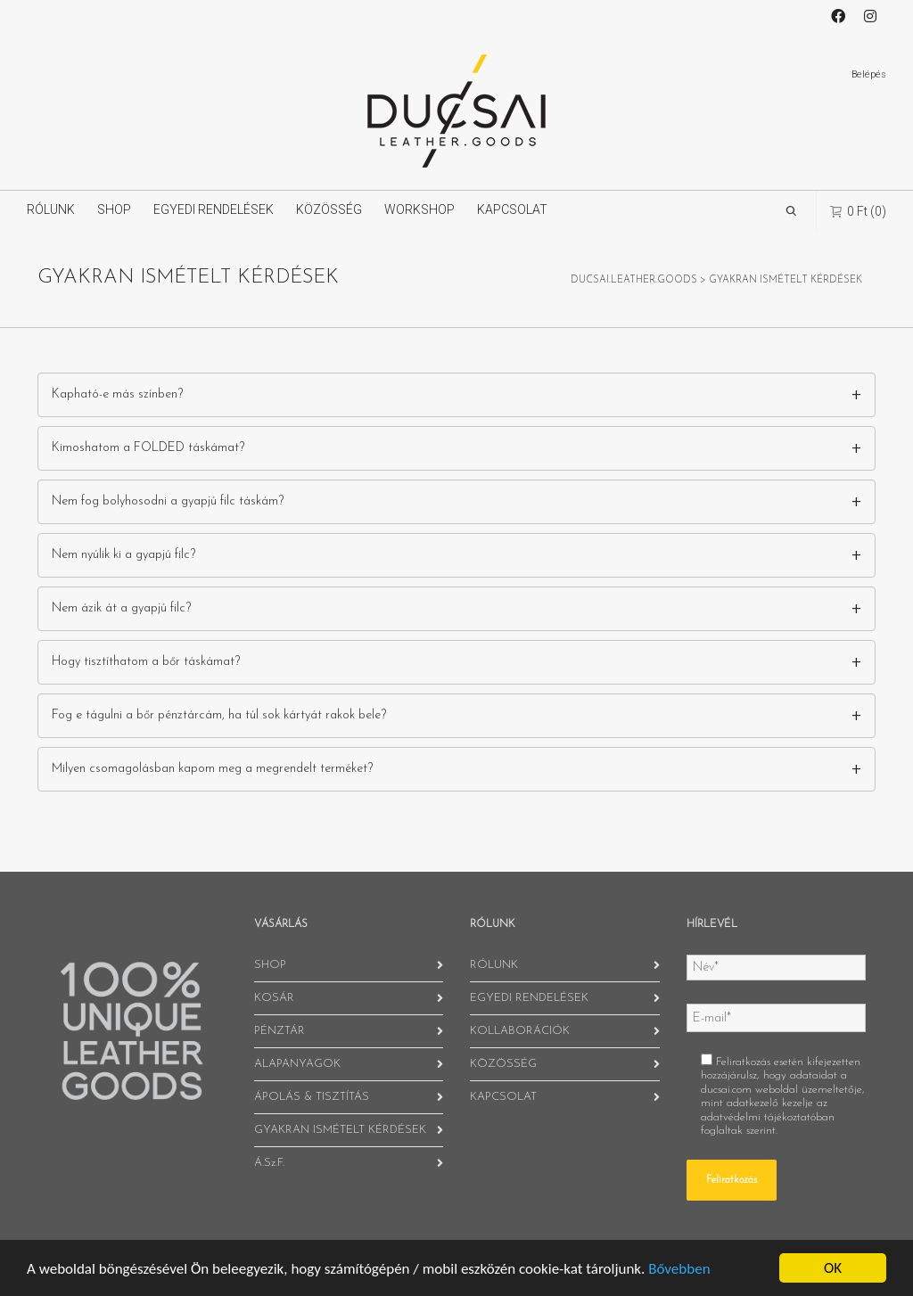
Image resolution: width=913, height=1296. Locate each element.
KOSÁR (274, 998)
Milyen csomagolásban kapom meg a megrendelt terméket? (212, 768)
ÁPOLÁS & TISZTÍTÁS (311, 1097)
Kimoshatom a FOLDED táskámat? (148, 448)
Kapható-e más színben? (117, 394)
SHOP (114, 209)
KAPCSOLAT (512, 209)
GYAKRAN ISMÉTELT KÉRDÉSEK (340, 1130)
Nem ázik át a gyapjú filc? (121, 608)
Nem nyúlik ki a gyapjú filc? (123, 555)
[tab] (456, 394)
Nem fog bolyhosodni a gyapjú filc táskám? (168, 501)
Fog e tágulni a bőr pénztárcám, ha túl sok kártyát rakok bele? (219, 715)
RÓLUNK (51, 209)
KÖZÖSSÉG (329, 209)
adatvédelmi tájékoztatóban (768, 1117)
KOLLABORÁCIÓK (520, 1031)
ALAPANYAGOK (297, 1064)
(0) (858, 210)
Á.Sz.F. (269, 1163)
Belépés (868, 74)
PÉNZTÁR (279, 1031)
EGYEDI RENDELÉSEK (213, 209)
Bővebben (679, 1268)
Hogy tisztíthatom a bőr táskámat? (146, 662)
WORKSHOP (419, 209)
